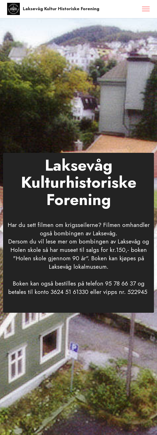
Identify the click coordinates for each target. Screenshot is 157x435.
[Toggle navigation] (146, 8)
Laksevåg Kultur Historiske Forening (61, 9)
